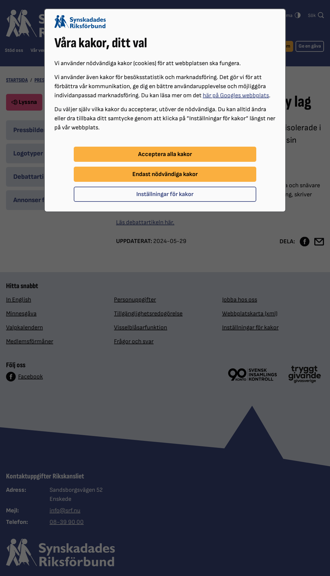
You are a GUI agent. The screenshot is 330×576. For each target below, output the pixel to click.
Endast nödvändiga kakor (165, 174)
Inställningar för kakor (164, 194)
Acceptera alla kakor (165, 154)
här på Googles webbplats (236, 95)
